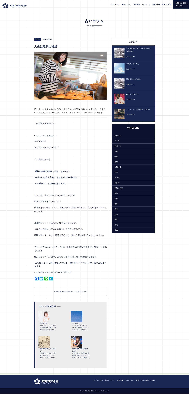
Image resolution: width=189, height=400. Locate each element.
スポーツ (116, 147)
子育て (115, 183)
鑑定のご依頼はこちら (181, 4)
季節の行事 (117, 188)
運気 (114, 219)
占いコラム (146, 4)
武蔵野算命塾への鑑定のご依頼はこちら (70, 295)
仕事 (114, 157)
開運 (114, 224)
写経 (114, 172)
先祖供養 (116, 167)
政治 (114, 193)
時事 (114, 203)
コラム (115, 141)
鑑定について (126, 4)
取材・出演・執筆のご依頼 (162, 4)
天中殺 (115, 178)
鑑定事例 (137, 4)
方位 (114, 198)
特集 (114, 209)
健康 (114, 162)
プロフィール (115, 4)
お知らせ (116, 136)
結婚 (114, 214)
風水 (114, 229)
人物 (114, 152)
